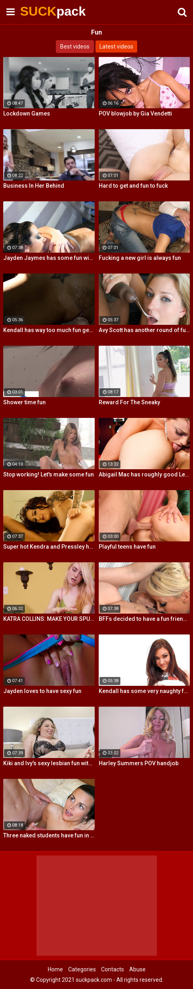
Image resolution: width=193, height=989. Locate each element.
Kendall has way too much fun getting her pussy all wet (49, 330)
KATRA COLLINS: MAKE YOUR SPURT (49, 619)
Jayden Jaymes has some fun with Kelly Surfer (49, 258)
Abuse (137, 969)
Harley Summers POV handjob (139, 763)
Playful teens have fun (127, 546)
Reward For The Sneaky (129, 402)
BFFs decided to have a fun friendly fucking (144, 619)
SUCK (40, 11)
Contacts (112, 969)
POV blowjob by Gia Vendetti (135, 113)
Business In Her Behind (33, 185)
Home (55, 969)
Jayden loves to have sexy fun (42, 691)
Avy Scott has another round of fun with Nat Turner (144, 330)
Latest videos (116, 46)
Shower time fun (24, 402)
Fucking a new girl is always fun (140, 258)
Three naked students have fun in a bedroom (49, 835)
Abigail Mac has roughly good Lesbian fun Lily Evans (144, 474)
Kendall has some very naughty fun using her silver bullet (144, 691)
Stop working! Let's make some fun (48, 474)
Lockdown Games (26, 113)
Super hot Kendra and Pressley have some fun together (49, 546)
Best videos (74, 46)
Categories (82, 969)
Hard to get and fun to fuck (133, 185)
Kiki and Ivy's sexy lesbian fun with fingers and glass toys (49, 763)
